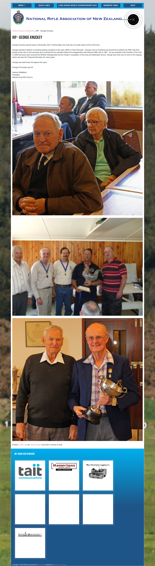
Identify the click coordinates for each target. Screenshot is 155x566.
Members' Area (110, 5)
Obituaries (30, 31)
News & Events (18, 31)
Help (133, 5)
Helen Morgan (35, 445)
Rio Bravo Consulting (59, 564)
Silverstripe (40, 564)
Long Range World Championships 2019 (77, 5)
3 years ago (22, 445)
